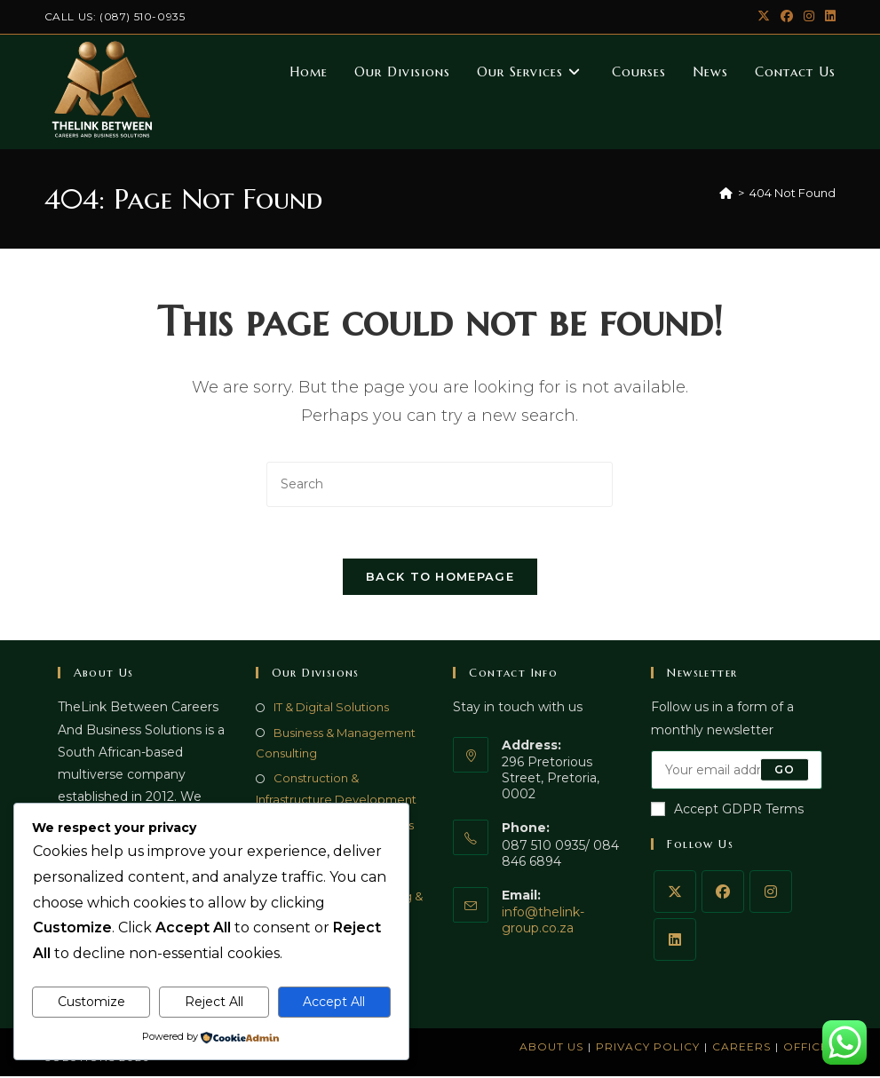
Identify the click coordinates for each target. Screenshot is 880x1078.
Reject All (214, 1002)
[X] (675, 893)
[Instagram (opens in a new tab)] (809, 17)
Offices (809, 1048)
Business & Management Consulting (336, 744)
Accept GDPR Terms (727, 811)
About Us (551, 1048)
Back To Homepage (440, 579)
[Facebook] (723, 893)
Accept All (334, 1002)
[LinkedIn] (675, 941)
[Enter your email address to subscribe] (736, 771)
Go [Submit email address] (784, 771)
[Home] (726, 193)
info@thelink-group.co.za (543, 923)
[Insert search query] (439, 484)
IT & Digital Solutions (331, 709)
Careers (741, 1048)
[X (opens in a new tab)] (763, 17)
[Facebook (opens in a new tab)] (786, 17)
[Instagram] (770, 893)
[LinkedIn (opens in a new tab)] (828, 17)
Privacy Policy (648, 1048)
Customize (91, 1002)
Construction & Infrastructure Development (336, 790)
